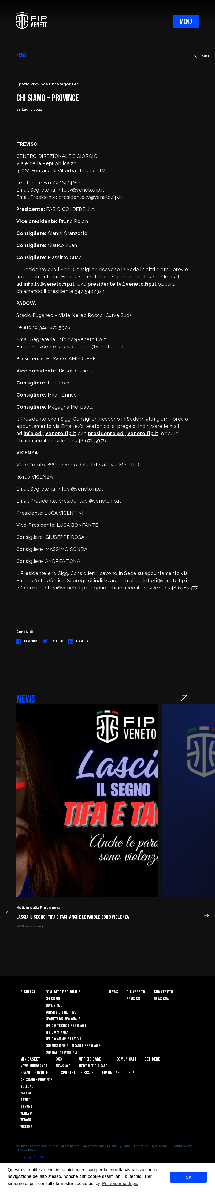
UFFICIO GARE (90, 1059)
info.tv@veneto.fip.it (49, 284)
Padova (25, 1093)
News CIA (133, 999)
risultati (28, 992)
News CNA (161, 999)
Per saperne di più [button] (120, 1183)
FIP (131, 1073)
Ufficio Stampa (56, 1032)
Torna (202, 56)
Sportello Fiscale (77, 1073)
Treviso (26, 1106)
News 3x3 (63, 1066)
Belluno (27, 1086)
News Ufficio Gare (93, 1066)
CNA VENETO (163, 992)
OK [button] (188, 1177)
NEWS (21, 55)
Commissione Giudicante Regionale (73, 1045)
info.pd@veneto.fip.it (50, 433)
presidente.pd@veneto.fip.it (123, 433)
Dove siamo (54, 1005)
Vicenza (26, 1126)
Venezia (26, 1113)
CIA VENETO (136, 992)
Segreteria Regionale (62, 1019)
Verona (26, 1120)
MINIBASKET (30, 1059)
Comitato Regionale (62, 992)
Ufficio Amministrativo (63, 1039)
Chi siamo (52, 999)
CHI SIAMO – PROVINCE (36, 1079)
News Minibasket (33, 1066)
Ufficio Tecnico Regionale (66, 1025)
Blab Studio (41, 1157)
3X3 (59, 1059)
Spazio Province (34, 1073)
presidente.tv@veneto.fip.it (122, 284)
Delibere (152, 1059)
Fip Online (111, 1073)
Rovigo (25, 1100)
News (113, 992)
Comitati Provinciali (61, 1052)
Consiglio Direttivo (60, 1012)
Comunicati (126, 1059)
